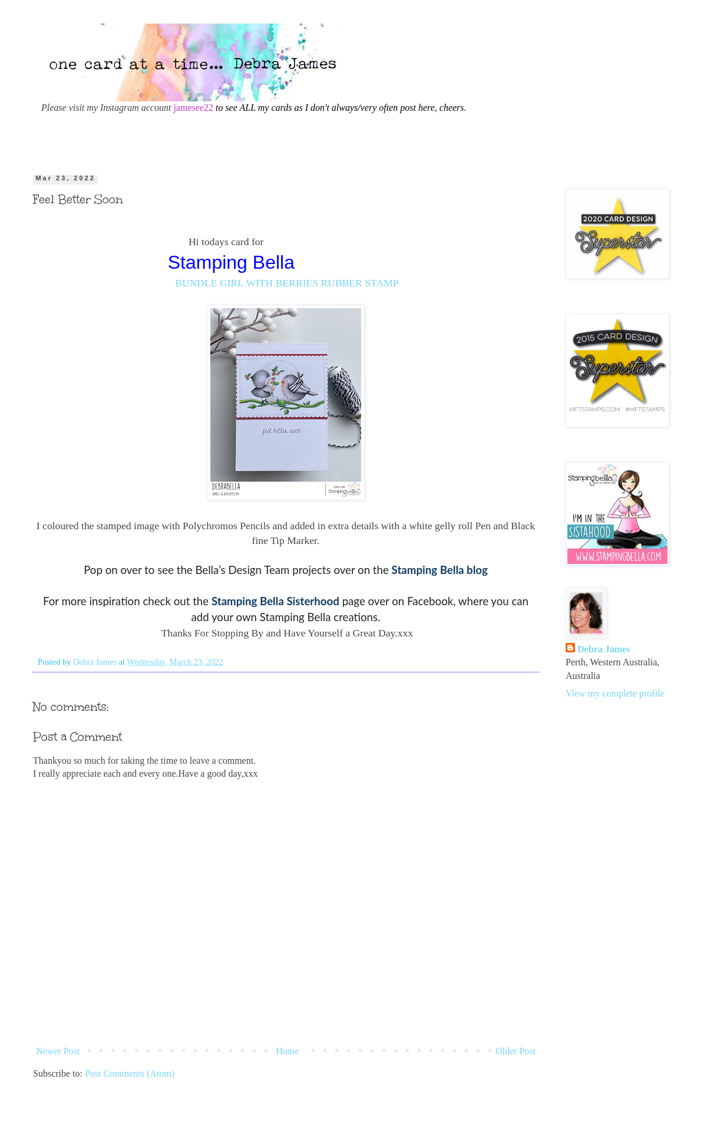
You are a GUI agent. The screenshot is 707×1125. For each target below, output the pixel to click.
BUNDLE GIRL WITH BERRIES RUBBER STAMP (286, 283)
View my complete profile (615, 693)
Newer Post (58, 1051)
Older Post (515, 1051)
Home (287, 1051)
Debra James (603, 649)
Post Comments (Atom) (129, 1073)
